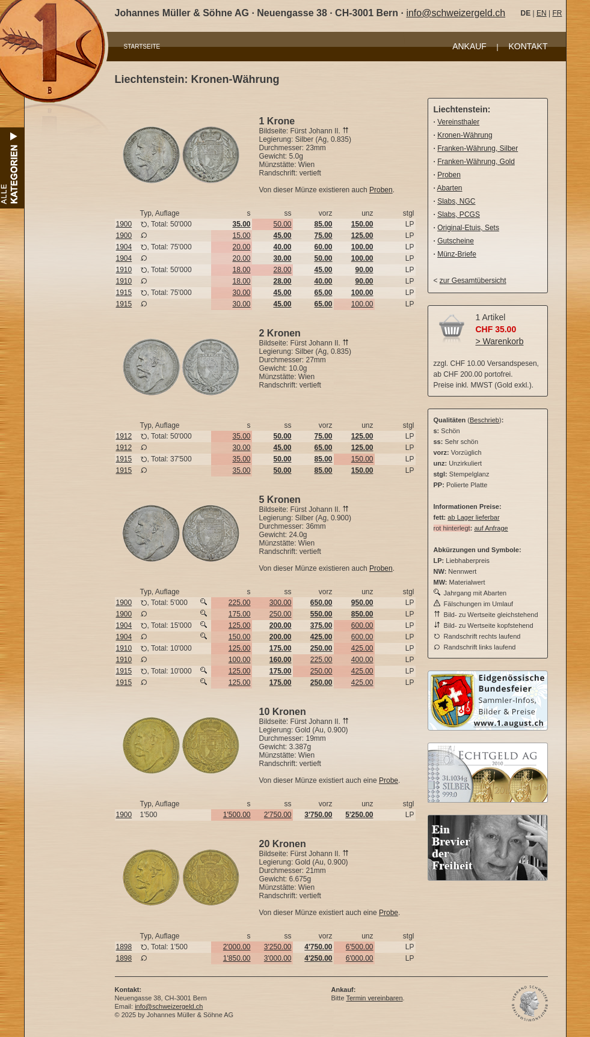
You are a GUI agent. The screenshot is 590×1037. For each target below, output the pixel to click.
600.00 (362, 625)
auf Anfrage (491, 528)
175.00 (240, 614)
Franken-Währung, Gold (476, 161)
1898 (124, 947)
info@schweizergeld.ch (455, 13)
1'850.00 (237, 958)
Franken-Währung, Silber (477, 148)
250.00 (280, 614)
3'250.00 (278, 947)
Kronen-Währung (464, 135)
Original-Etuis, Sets (468, 228)
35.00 (241, 436)
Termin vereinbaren (374, 998)
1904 (124, 247)
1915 (124, 292)
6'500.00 (359, 947)
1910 (124, 270)
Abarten (449, 188)
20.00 (241, 247)
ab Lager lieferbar (473, 517)
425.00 (362, 648)
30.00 (241, 292)
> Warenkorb (500, 341)
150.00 (362, 459)
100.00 (362, 304)
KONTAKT (527, 46)
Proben (381, 190)
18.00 (241, 270)
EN (541, 13)
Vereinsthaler (458, 122)
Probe (388, 780)
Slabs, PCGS (458, 214)
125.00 (240, 625)
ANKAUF (469, 46)
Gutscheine (455, 241)
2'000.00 (237, 947)
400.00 (362, 659)
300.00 (280, 602)
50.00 (282, 224)
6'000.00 (359, 958)
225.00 (240, 602)
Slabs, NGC (456, 201)
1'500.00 (237, 814)
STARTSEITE (142, 46)
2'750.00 (278, 814)
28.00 (282, 270)
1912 (124, 436)
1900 (124, 224)
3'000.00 (278, 958)
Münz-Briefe (456, 254)
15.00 (241, 235)
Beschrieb (484, 420)
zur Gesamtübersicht (473, 280)
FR (557, 13)
